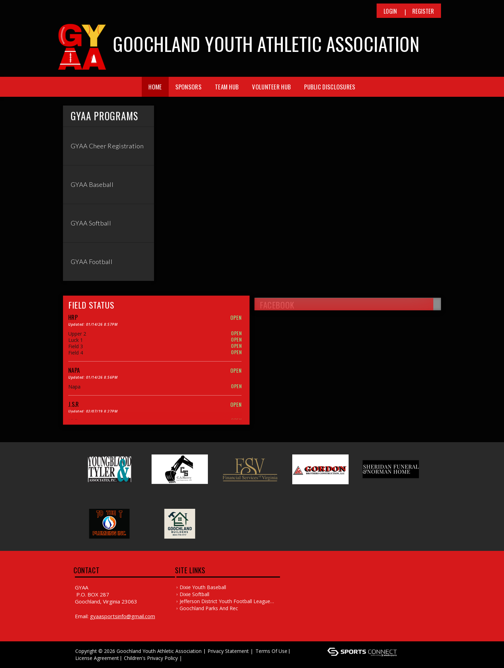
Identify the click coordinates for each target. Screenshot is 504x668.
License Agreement (97, 658)
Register (423, 11)
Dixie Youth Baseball (203, 587)
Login (390, 11)
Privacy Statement (228, 651)
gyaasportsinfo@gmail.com (122, 616)
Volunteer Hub (271, 86)
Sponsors (188, 86)
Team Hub (227, 86)
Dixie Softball (194, 594)
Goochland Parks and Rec (209, 608)
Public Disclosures (329, 86)
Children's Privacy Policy (151, 658)
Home (155, 86)
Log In (194, 658)
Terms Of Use (271, 651)
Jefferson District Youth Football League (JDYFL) (225, 601)
